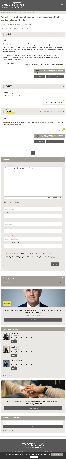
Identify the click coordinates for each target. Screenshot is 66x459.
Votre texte (7, 165)
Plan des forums (49, 451)
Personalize (34, 456)
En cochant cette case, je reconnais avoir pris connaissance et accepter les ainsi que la (31, 257)
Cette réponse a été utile (55, 102)
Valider (55, 264)
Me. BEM (14, 333)
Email (5, 221)
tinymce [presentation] (58, 197)
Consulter (33, 319)
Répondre (40, 76)
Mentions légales (17, 451)
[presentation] (5, 168)
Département (8, 228)
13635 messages (45, 111)
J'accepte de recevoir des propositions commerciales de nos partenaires (30, 253)
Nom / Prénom (9, 213)
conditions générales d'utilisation (18, 258)
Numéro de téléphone (11, 243)
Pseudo (6, 206)
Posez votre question (55, 76)
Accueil (3, 12)
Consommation (11, 12)
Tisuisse (8, 111)
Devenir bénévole (33, 408)
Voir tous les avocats (9, 375)
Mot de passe (8, 236)
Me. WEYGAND (17, 361)
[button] (5, 168)
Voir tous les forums (9, 430)
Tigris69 (29, 24)
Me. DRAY (15, 347)
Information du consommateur (26, 12)
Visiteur (8, 86)
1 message (46, 34)
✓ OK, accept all (57, 454)
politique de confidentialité (46, 258)
